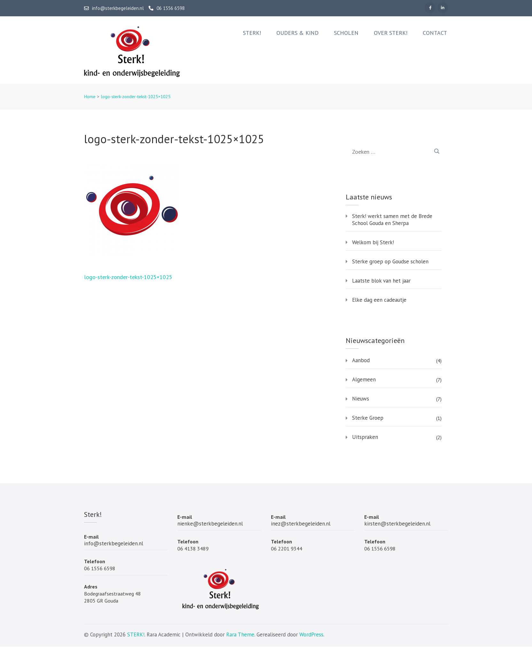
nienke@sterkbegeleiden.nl (210, 523)
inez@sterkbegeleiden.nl (300, 523)
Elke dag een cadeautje (379, 299)
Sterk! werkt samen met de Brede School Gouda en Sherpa (392, 220)
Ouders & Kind (297, 32)
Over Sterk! (390, 32)
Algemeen (364, 379)
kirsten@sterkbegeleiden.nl (397, 523)
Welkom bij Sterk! (373, 242)
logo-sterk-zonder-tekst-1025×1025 (128, 277)
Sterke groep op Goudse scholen (390, 261)
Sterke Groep (367, 418)
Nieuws (360, 398)
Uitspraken (365, 437)
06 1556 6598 (167, 8)
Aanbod (361, 360)
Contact (435, 32)
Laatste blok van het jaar (381, 280)
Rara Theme (240, 634)
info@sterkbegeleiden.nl (114, 8)
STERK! (135, 634)
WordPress (311, 634)
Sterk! (252, 32)
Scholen (346, 32)
